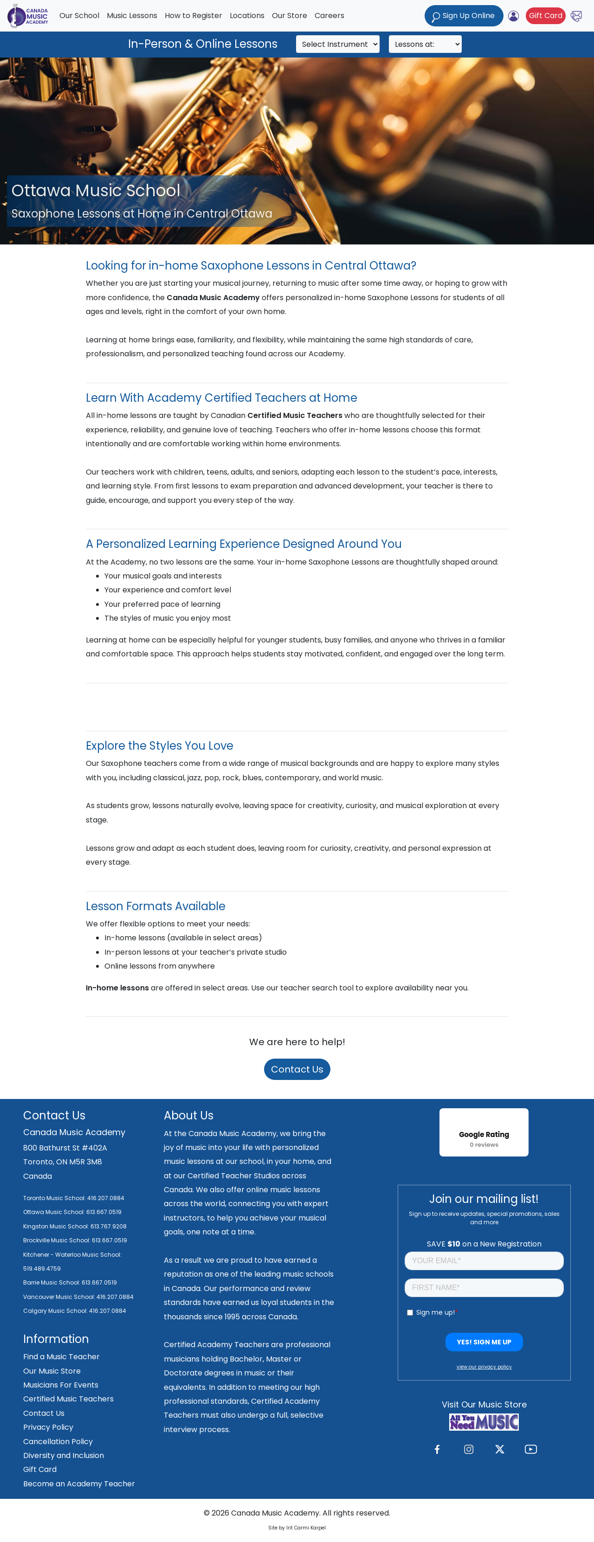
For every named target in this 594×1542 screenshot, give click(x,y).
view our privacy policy (484, 1366)
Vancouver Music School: (60, 1297)
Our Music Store (52, 1371)
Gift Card (545, 15)
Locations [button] (247, 15)
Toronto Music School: (54, 1198)
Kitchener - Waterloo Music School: (72, 1255)
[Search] (338, 44)
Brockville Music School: (56, 1240)
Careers (329, 15)
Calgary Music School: (56, 1311)
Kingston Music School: (56, 1226)
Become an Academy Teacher (79, 1483)
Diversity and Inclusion (63, 1455)
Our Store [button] (289, 15)
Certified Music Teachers (68, 1399)
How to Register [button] (193, 15)
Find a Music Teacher (61, 1356)
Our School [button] (79, 15)
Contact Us (297, 1069)
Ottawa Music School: (54, 1212)
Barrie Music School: (52, 1282)
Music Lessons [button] (132, 15)
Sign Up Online (464, 16)
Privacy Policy (48, 1427)
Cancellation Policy (58, 1441)
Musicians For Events (60, 1385)
